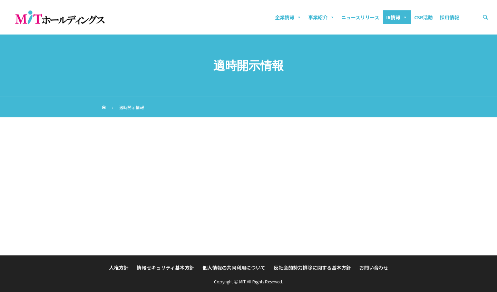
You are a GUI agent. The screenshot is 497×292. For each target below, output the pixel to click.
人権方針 (118, 267)
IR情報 (396, 17)
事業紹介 (321, 17)
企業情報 (288, 17)
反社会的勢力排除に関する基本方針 (312, 267)
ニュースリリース (360, 17)
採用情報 (449, 17)
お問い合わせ (373, 267)
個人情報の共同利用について (234, 267)
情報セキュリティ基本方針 (165, 267)
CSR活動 (423, 17)
